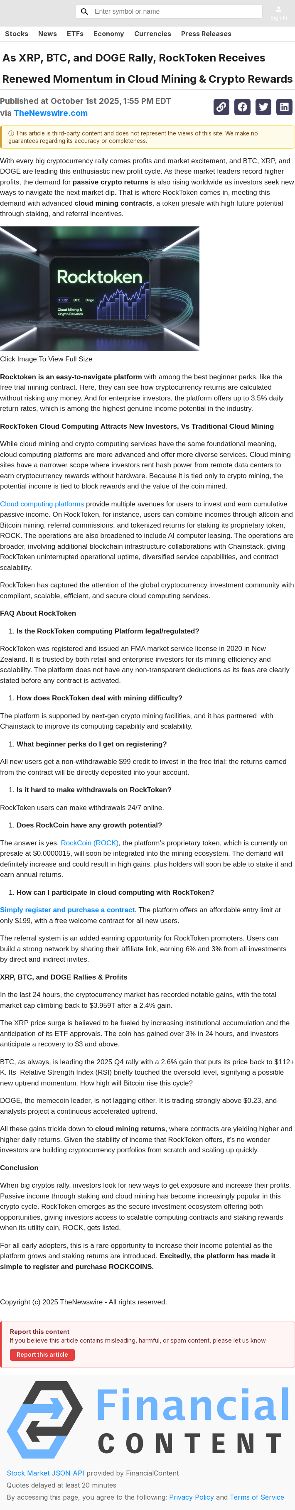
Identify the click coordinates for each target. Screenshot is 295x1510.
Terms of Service (257, 1497)
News (47, 33)
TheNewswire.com (51, 113)
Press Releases (206, 33)
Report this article (42, 1354)
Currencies (152, 33)
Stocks (16, 33)
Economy (108, 33)
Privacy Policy (191, 1497)
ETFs (75, 33)
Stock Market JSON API (45, 1473)
